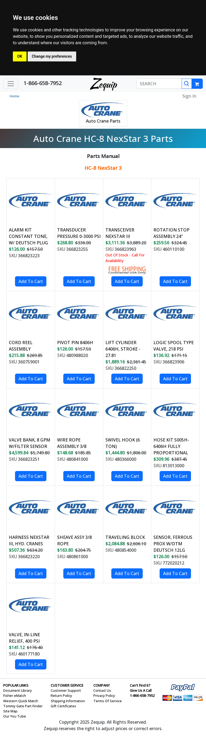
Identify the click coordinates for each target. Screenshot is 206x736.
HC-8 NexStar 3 (103, 167)
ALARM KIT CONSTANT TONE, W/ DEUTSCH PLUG (28, 236)
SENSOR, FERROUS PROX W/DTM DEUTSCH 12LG (172, 543)
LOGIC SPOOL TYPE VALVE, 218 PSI (173, 346)
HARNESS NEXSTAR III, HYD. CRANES (29, 540)
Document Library (17, 690)
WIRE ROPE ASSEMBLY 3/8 (71, 443)
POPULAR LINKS (15, 685)
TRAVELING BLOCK (125, 537)
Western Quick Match (20, 700)
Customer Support (66, 690)
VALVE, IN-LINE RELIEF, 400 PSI (24, 638)
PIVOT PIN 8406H (75, 342)
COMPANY (101, 685)
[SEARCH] (159, 84)
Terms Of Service (107, 700)
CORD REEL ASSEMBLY (20, 346)
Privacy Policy (104, 695)
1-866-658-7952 (43, 83)
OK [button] (19, 56)
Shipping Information (68, 700)
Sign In (189, 96)
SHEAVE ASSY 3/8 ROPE (74, 540)
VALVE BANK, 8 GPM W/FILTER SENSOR (29, 443)
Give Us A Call (141, 690)
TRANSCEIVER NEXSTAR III (119, 233)
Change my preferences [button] (52, 56)
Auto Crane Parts (103, 121)
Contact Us (102, 690)
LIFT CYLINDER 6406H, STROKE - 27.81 (122, 349)
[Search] (187, 84)
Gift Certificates (63, 706)
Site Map (10, 711)
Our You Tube (14, 716)
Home (14, 96)
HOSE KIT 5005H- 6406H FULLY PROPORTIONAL (171, 446)
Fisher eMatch (14, 695)
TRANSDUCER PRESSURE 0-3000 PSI (79, 233)
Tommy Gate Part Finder (23, 706)
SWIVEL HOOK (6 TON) (122, 443)
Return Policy (61, 695)
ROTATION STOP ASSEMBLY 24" (171, 233)
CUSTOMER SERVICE (67, 685)
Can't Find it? (140, 685)
